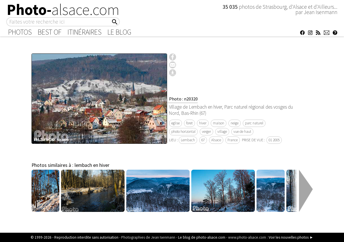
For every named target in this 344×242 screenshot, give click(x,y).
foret (189, 123)
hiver (202, 123)
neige (235, 123)
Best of (50, 32)
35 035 (230, 6)
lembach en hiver (92, 165)
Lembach (188, 140)
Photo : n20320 (183, 99)
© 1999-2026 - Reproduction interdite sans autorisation (74, 237)
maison (218, 123)
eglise (175, 123)
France (233, 140)
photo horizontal (183, 131)
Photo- (63, 9)
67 (203, 140)
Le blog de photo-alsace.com (201, 237)
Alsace (216, 140)
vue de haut (242, 131)
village (222, 131)
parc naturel (254, 123)
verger (206, 131)
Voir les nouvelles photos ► (291, 237)
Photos (20, 32)
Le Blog (119, 32)
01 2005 (274, 140)
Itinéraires (85, 32)
